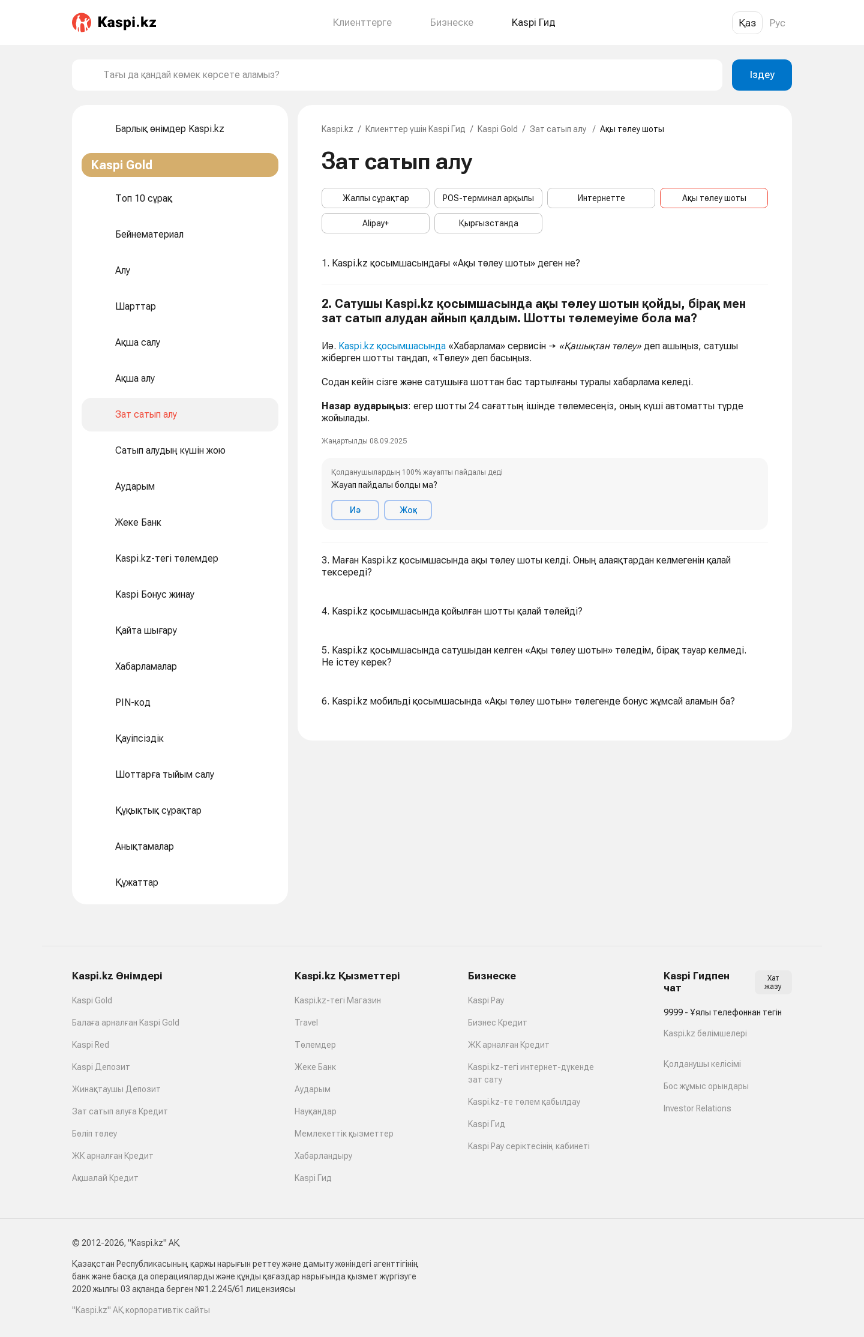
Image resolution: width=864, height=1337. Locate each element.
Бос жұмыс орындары (706, 1086)
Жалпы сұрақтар (376, 198)
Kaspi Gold (498, 129)
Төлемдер (315, 1045)
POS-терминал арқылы (488, 198)
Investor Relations (697, 1108)
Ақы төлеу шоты (714, 198)
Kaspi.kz (337, 129)
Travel (306, 1022)
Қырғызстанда (488, 223)
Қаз (747, 23)
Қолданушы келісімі (702, 1064)
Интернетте (601, 198)
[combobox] (408, 75)
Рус (777, 23)
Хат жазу (773, 982)
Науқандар (316, 1111)
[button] (545, 413)
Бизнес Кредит (497, 1022)
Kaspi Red (90, 1045)
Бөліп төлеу (94, 1133)
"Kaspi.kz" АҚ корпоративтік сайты (141, 1310)
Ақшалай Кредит (105, 1178)
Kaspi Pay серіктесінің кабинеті (529, 1146)
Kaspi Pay (486, 1000)
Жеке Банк (315, 1067)
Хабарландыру (323, 1156)
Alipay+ (375, 223)
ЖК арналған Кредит (113, 1156)
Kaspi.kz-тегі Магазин (338, 1000)
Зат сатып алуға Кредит (120, 1111)
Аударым (313, 1089)
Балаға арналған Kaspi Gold (125, 1022)
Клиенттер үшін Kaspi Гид (415, 129)
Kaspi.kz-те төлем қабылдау (524, 1102)
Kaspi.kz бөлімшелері (705, 1033)
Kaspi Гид (313, 1178)
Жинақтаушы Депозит (116, 1089)
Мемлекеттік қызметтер (344, 1133)
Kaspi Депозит (101, 1067)
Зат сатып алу (559, 129)
